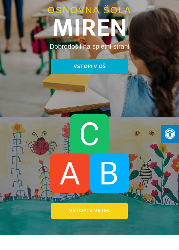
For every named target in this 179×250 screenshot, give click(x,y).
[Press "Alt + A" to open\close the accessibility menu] (170, 134)
